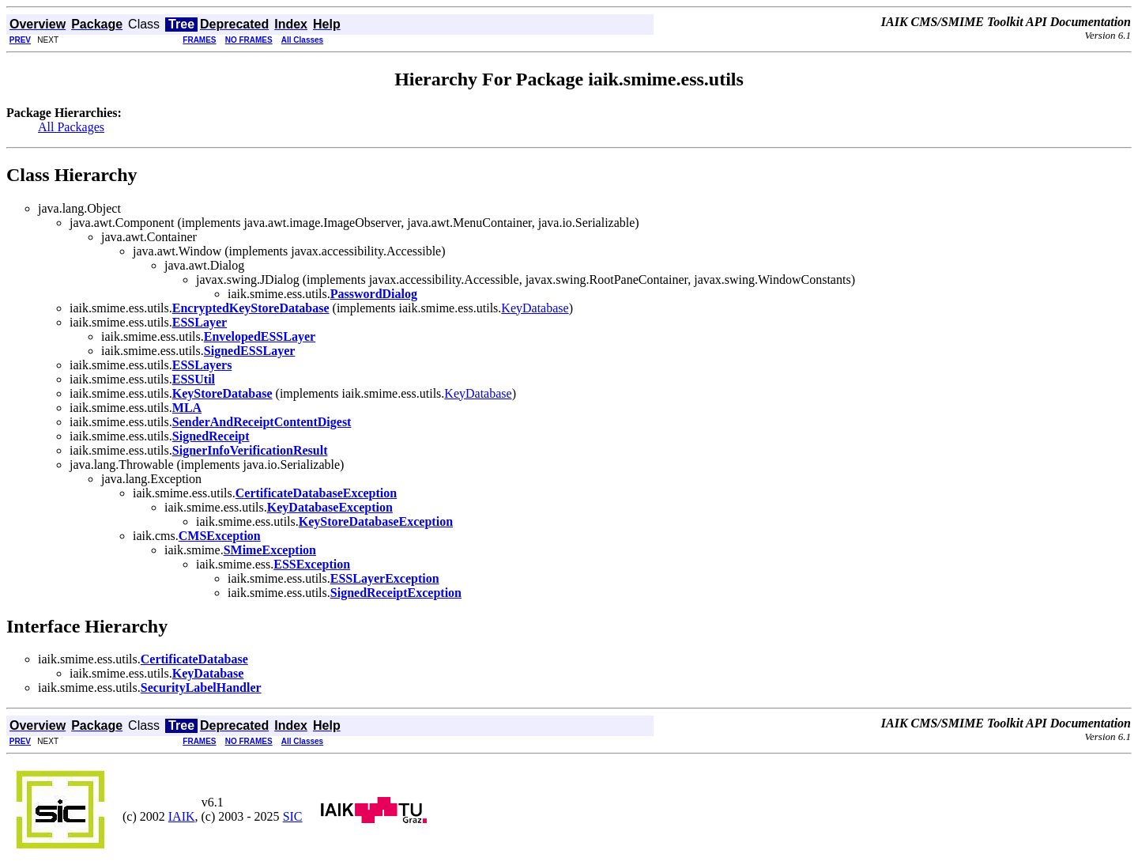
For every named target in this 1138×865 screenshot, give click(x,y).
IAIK (181, 816)
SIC (293, 816)
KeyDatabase (534, 308)
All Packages (71, 127)
